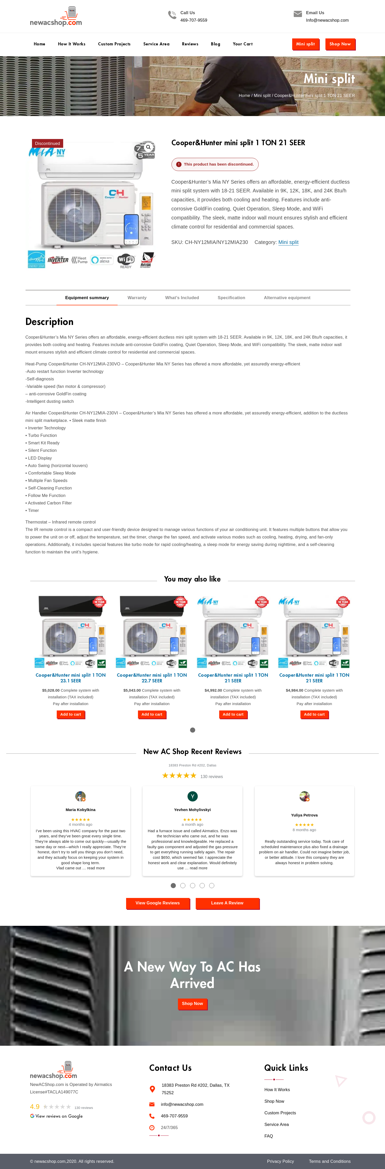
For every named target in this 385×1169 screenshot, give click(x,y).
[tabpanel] (70, 656)
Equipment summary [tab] (87, 297)
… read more (93, 868)
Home (244, 95)
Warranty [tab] (137, 297)
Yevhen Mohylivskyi (192, 809)
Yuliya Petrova (304, 815)
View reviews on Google (56, 1116)
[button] (148, 147)
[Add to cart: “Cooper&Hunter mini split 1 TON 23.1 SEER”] (71, 714)
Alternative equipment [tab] (287, 297)
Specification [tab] (231, 297)
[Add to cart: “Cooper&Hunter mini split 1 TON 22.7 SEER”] (152, 714)
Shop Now (340, 44)
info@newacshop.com (182, 1104)
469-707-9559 (194, 20)
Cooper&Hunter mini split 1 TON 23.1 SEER (71, 678)
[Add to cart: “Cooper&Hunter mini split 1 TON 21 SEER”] (233, 714)
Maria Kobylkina (81, 809)
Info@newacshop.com (327, 20)
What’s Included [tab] (182, 297)
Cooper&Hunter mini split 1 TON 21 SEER (233, 678)
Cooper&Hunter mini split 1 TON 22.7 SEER (152, 678)
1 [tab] (192, 730)
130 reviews (211, 776)
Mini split (305, 44)
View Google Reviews (158, 903)
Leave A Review (227, 903)
